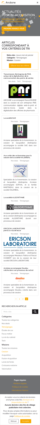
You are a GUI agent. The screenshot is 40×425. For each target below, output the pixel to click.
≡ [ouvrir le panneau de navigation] (37, 2)
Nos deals (6, 323)
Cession (5, 352)
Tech (3, 341)
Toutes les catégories (10, 320)
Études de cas (7, 330)
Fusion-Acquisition (9, 359)
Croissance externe (9, 365)
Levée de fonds (8, 362)
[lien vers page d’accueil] (9, 2)
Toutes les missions (9, 348)
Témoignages (7, 327)
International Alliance (20, 390)
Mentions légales (20, 383)
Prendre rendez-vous (14, 29)
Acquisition (6, 355)
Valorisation (6, 369)
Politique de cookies (20, 387)
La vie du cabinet (8, 337)
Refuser (14, 421)
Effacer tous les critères (20, 66)
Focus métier (7, 334)
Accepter (25, 421)
